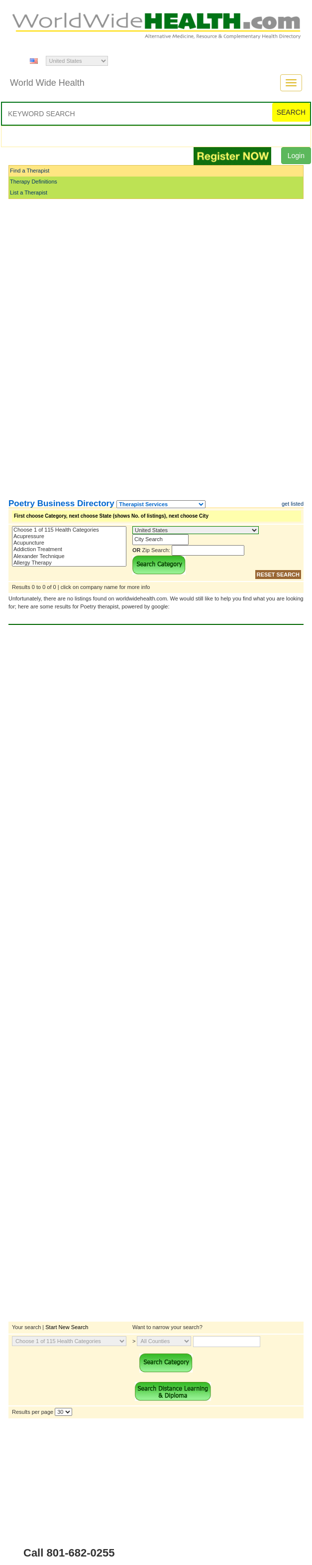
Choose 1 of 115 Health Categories (69, 530)
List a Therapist (28, 193)
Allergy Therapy (69, 563)
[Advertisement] (58, 349)
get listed (293, 504)
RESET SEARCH (278, 575)
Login (296, 156)
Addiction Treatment (69, 549)
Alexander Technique (69, 556)
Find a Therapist (29, 171)
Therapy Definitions (33, 182)
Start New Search (66, 1327)
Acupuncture (69, 543)
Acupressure (69, 536)
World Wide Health (47, 83)
